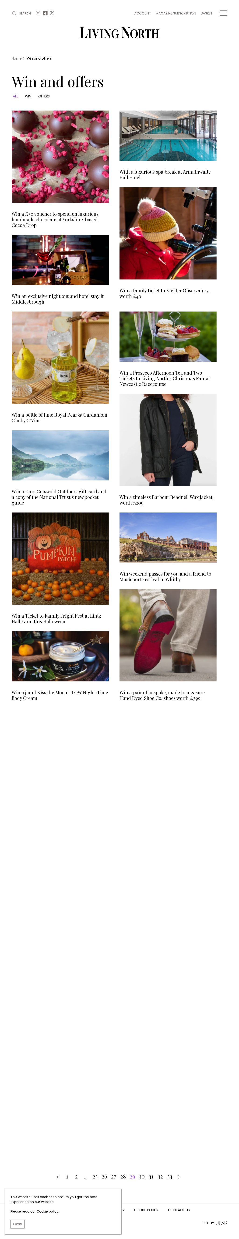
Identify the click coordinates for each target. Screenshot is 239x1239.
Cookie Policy (146, 1210)
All (15, 96)
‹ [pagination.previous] (58, 1176)
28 (123, 1176)
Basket (207, 13)
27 (113, 1176)
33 (169, 1176)
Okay (17, 1224)
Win (28, 96)
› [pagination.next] (179, 1176)
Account (142, 13)
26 (104, 1176)
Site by (215, 1223)
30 (142, 1176)
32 (160, 1176)
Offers (44, 96)
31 (151, 1176)
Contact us (179, 1210)
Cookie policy (47, 1211)
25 (95, 1176)
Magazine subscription (176, 13)
